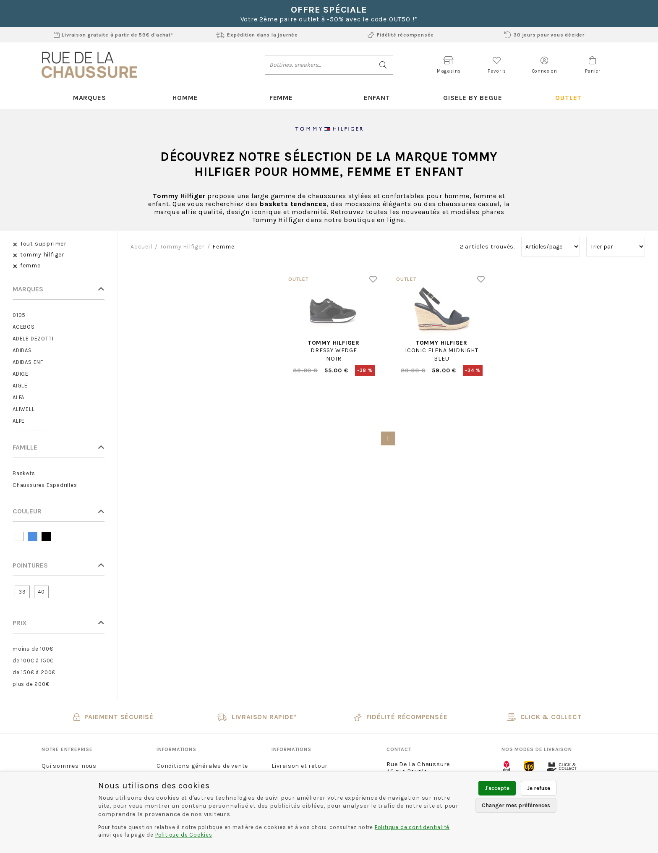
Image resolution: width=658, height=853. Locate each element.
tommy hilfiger (182, 246)
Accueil (141, 246)
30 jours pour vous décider (544, 34)
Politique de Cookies (183, 835)
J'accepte (497, 788)
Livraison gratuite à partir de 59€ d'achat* (113, 34)
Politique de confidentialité (412, 827)
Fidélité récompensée (401, 34)
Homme (185, 98)
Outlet (568, 98)
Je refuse (538, 788)
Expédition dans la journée (257, 34)
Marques (89, 98)
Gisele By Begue (472, 98)
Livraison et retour (300, 765)
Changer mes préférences (516, 805)
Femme (281, 98)
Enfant (377, 98)
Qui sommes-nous (69, 765)
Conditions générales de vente (202, 765)
